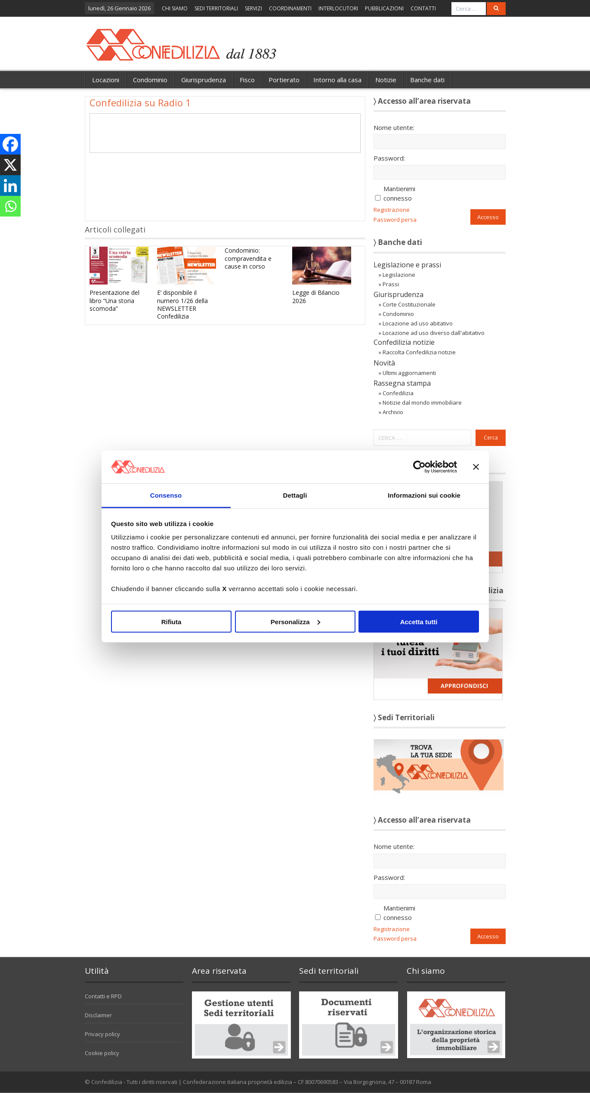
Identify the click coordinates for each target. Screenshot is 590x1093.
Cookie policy (102, 1053)
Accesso (488, 217)
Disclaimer (98, 1015)
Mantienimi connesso (399, 193)
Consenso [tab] (166, 495)
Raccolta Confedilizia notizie (419, 352)
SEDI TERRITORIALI (216, 8)
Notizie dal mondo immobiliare (422, 402)
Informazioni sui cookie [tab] (424, 495)
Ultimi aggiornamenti (409, 373)
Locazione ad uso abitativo (418, 323)
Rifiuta (171, 621)
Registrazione (392, 210)
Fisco (247, 79)
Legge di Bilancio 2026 (316, 296)
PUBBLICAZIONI (384, 8)
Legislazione (399, 275)
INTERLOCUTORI (338, 8)
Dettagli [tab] (295, 495)
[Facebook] (10, 144)
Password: (389, 158)
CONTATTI (423, 8)
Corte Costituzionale (409, 304)
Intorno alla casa (337, 79)
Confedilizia (398, 393)
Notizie (385, 79)
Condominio (150, 79)
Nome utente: (394, 127)
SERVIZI (253, 8)
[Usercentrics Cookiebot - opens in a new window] (419, 466)
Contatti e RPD (103, 996)
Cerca (491, 437)
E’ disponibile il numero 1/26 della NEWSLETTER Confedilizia (182, 304)
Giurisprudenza (203, 79)
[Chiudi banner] (476, 467)
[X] (10, 165)
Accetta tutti (419, 621)
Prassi (391, 284)
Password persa (395, 219)
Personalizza (295, 621)
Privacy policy (102, 1034)
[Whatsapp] (10, 206)
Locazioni (105, 79)
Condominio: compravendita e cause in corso (248, 258)
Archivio (393, 412)
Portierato (284, 79)
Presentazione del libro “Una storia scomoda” (114, 300)
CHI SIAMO (175, 8)
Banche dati (427, 79)
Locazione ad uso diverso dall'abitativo (434, 333)
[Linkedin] (10, 185)
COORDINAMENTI (290, 8)
